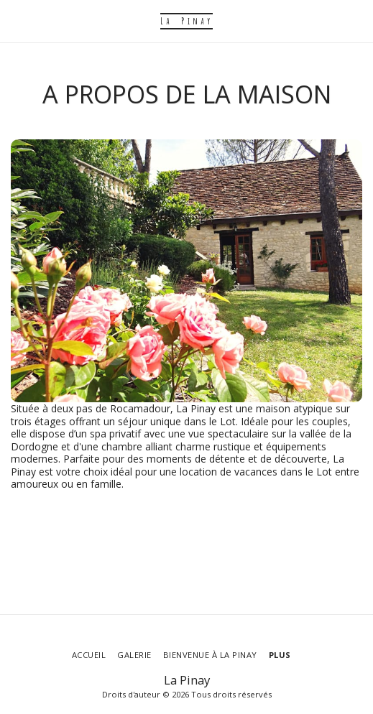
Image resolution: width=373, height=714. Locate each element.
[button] (16, 20)
